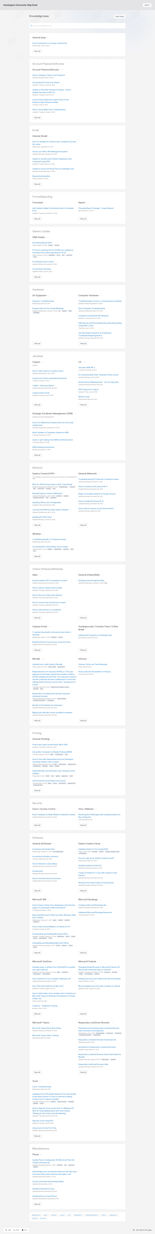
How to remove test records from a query (49, 602)
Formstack (37, 202)
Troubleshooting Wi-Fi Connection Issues (49, 539)
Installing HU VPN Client (41, 517)
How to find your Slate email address (47, 595)
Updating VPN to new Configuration (46, 502)
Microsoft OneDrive (42, 961)
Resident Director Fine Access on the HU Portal (51, 642)
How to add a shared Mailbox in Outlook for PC (51, 927)
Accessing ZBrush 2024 (42, 243)
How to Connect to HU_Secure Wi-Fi (93, 486)
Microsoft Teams (40, 1022)
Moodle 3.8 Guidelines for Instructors (47, 705)
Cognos (36, 362)
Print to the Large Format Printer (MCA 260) (50, 745)
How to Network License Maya (44, 864)
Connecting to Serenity (41, 269)
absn (45, 1215)
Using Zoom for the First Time (44, 1128)
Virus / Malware (86, 809)
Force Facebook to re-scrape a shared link (49, 43)
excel (62, 1215)
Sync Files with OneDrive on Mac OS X (48, 986)
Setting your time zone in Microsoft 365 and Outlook (99, 979)
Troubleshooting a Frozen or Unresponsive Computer (100, 301)
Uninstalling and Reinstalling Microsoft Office (50, 943)
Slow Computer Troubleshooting (91, 308)
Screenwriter (37, 871)
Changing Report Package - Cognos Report (95, 208)
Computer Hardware (88, 295)
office (103, 1215)
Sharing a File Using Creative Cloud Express (96, 883)
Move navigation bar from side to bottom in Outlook (99, 986)
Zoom (35, 1081)
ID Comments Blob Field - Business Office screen (98, 375)
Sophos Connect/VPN (43, 473)
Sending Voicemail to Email (43, 1189)
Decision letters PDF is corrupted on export (49, 580)
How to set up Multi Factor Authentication (49, 109)
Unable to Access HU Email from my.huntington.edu (53, 169)
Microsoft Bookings (88, 899)
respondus (112, 1215)
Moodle (36, 659)
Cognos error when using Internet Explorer (49, 378)
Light (8, 1230)
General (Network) (87, 473)
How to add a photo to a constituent (46, 610)
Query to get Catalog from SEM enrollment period (52, 440)
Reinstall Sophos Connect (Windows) (47, 493)
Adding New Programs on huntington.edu (95, 635)
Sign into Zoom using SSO (42, 1121)
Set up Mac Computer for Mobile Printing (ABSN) (52, 752)
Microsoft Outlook (87, 961)
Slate (34, 575)
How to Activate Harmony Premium (46, 878)
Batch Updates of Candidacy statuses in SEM (50, 432)
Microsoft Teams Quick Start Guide (46, 1028)
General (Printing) (41, 739)
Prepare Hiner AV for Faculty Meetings (48, 308)
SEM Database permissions (43, 447)
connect (53, 1215)
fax (69, 1215)
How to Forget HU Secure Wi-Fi (91, 501)
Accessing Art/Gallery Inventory (45, 856)
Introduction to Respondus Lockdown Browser (97, 1047)
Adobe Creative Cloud (89, 843)
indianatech (77, 1215)
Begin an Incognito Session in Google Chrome (96, 494)
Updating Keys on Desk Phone (44, 1196)
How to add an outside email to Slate (47, 588)
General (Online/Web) (89, 575)
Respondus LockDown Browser (93, 1022)
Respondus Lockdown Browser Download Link (97, 1040)
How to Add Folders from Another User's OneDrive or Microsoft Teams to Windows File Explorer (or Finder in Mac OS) (54, 996)
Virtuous (82, 659)
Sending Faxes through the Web (91, 580)
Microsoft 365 (39, 899)
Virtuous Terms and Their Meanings (92, 664)
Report (81, 202)
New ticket (120, 16)
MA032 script (83, 397)
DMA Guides (38, 237)
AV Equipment (39, 295)
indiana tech (36, 1215)
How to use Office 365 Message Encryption (50, 151)
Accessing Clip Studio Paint (43, 849)
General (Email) (39, 136)
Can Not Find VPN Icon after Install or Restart (50, 510)
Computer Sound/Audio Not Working (93, 316)
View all (37, 51)
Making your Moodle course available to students (52, 712)
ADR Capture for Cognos (88, 389)
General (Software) (41, 843)
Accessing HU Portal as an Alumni (46, 82)
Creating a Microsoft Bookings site (92, 905)
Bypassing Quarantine (41, 176)
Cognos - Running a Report (43, 385)
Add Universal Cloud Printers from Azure (48, 781)
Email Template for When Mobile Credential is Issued (53, 814)
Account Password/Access (45, 69)
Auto (24, 1230)
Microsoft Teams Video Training (45, 1035)
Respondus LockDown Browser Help (93, 1064)
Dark (16, 1230)
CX (79, 362)
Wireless (36, 534)
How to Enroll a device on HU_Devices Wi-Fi (96, 508)
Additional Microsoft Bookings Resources (95, 912)
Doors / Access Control (43, 809)
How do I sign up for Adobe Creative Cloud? (96, 858)
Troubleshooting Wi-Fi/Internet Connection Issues (98, 479)
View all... (43, 1218)
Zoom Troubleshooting (41, 1087)
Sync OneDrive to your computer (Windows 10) (51, 979)
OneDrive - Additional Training (44, 1006)
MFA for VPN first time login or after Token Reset (52, 484)
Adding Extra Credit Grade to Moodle (47, 664)
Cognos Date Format (40, 393)
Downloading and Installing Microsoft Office (50, 934)
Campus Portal (39, 626)
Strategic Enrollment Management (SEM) (52, 413)
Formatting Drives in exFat (43, 262)
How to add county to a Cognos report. (48, 371)
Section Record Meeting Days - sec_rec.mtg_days (98, 382)
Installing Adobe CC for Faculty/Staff (93, 849)
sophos (34, 1218)
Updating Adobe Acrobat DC (90, 865)
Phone (35, 1154)
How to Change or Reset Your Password (48, 75)
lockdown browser (91, 1215)
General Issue (39, 37)
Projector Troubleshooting (43, 301)
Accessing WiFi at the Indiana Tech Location (50, 547)
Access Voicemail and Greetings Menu (48, 1181)
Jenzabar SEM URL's (86, 367)
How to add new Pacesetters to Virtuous (94, 672)
